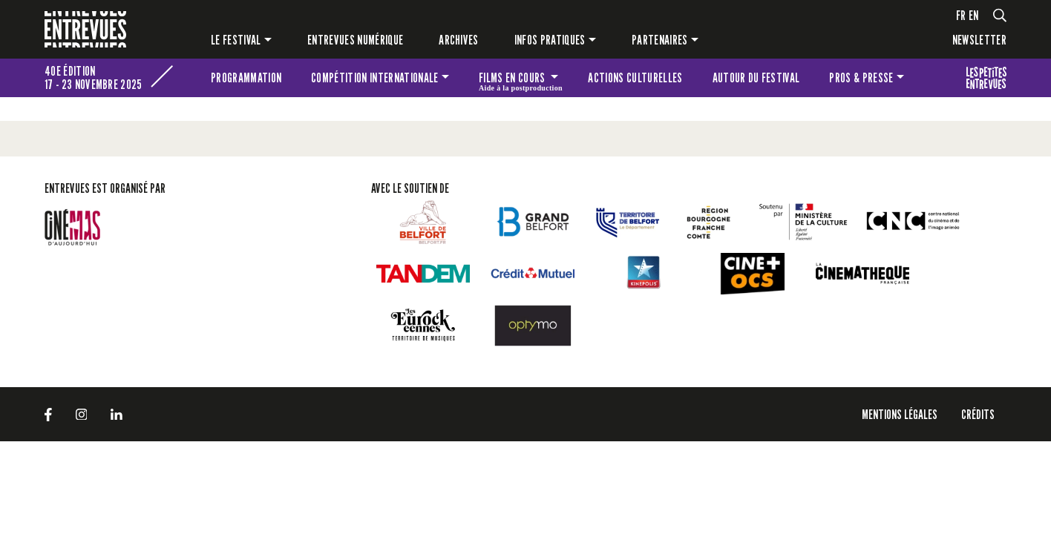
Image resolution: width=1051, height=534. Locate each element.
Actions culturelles (635, 77)
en (974, 15)
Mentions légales (899, 414)
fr (961, 15)
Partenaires (660, 39)
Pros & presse (861, 77)
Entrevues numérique (355, 39)
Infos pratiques (550, 39)
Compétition (374, 77)
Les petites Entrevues (986, 78)
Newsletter (979, 39)
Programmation (246, 77)
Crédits (978, 414)
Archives (459, 39)
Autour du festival (756, 77)
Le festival (236, 39)
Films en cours (521, 80)
